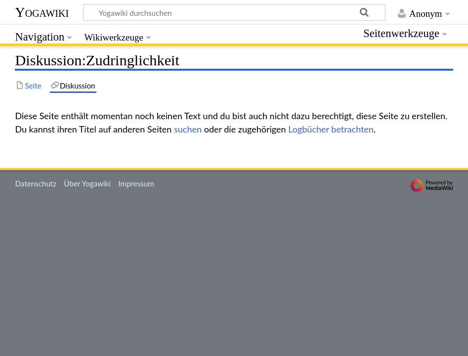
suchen (188, 129)
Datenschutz (35, 183)
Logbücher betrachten (331, 129)
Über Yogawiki (87, 183)
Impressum (136, 183)
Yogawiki (42, 12)
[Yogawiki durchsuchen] (234, 12)
